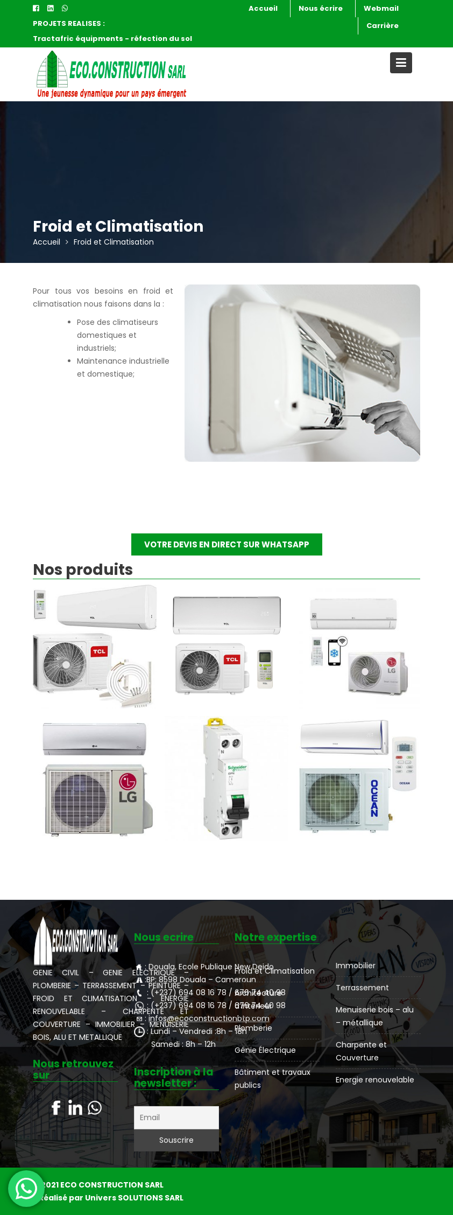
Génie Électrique (265, 1049)
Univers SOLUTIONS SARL (134, 1197)
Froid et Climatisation (274, 971)
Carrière (382, 25)
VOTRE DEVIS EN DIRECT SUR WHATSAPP (226, 544)
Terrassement (362, 988)
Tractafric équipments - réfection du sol (112, 38)
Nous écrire (321, 8)
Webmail (381, 8)
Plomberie (253, 1028)
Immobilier (356, 966)
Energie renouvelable (375, 1078)
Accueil (263, 8)
